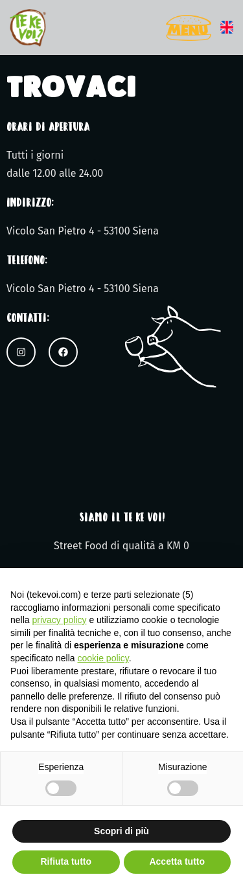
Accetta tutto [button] (177, 861)
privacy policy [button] (59, 620)
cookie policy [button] (103, 658)
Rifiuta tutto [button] (65, 861)
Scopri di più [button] (121, 831)
